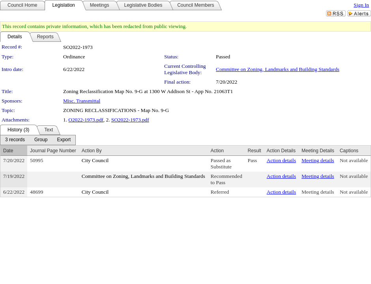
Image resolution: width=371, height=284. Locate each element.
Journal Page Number (53, 150)
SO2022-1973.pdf (130, 120)
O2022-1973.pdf (85, 120)
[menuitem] (15, 140)
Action (217, 150)
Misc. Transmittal (81, 101)
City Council (95, 160)
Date (8, 150)
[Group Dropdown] (41, 140)
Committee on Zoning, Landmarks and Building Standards (277, 69)
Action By (92, 150)
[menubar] (38, 140)
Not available (354, 160)
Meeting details (318, 160)
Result (254, 150)
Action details (281, 160)
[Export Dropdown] (63, 140)
